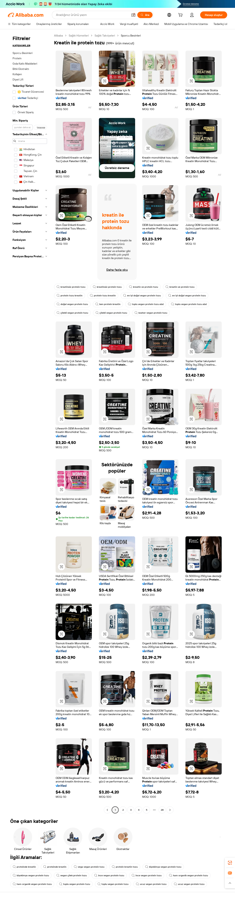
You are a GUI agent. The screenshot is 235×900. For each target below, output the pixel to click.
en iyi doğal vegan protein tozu (142, 295)
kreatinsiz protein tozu (71, 286)
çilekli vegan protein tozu (72, 312)
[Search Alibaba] (92, 15)
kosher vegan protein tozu (151, 312)
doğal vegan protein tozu (72, 304)
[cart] (181, 15)
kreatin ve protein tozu (143, 286)
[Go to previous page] (107, 809)
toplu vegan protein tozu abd (146, 304)
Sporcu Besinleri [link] (131, 35)
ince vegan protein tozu (109, 875)
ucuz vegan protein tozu (151, 884)
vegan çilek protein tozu (71, 875)
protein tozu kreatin (69, 295)
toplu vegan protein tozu (74, 884)
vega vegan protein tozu (89, 866)
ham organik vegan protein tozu (188, 875)
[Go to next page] (170, 809)
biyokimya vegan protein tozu (163, 866)
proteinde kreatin (24, 866)
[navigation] (29, 423)
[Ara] (145, 15)
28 (162, 810)
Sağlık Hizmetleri (79, 35)
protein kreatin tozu (125, 866)
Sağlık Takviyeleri (105, 35)
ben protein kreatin (107, 304)
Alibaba (58, 35)
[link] (230, 863)
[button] (133, 15)
